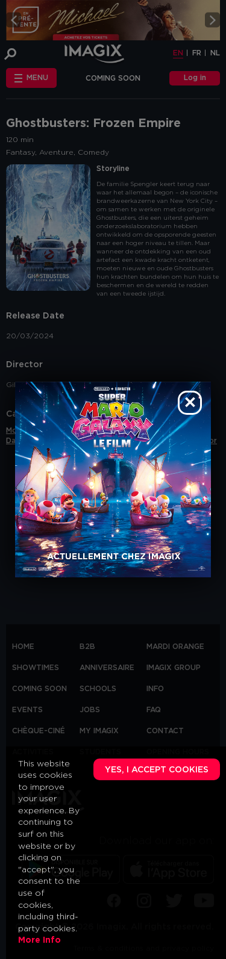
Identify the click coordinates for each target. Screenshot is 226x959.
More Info (39, 940)
